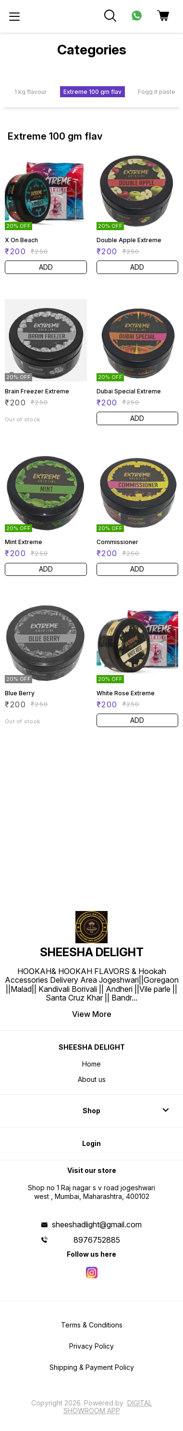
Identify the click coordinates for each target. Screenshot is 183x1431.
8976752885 (96, 1240)
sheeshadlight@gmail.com (97, 1224)
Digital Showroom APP (107, 1407)
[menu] (14, 16)
